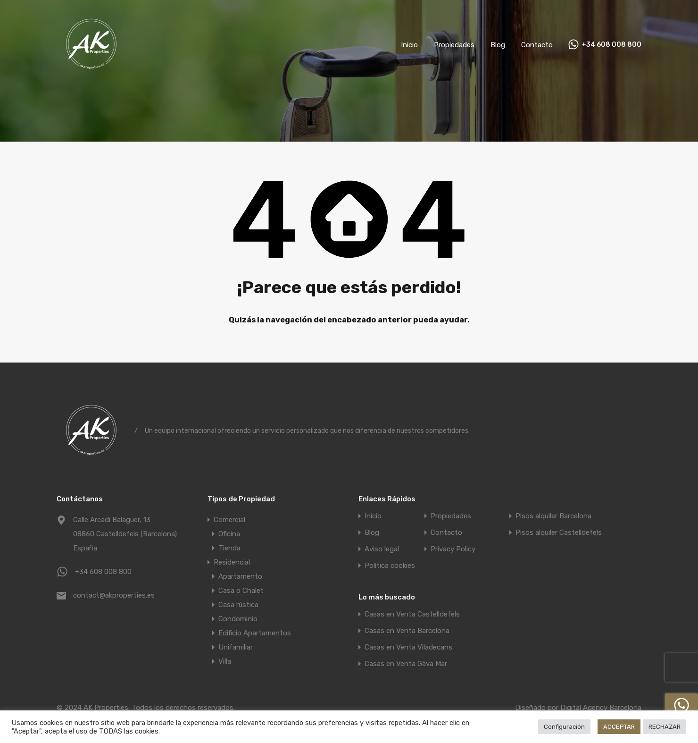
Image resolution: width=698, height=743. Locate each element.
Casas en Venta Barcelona (407, 630)
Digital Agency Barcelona (600, 707)
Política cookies (390, 565)
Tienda (229, 548)
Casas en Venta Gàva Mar (406, 663)
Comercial (229, 519)
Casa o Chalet (241, 590)
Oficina (229, 534)
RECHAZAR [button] (664, 726)
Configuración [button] (564, 726)
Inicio (409, 45)
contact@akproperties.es (114, 595)
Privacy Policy (453, 549)
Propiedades (454, 45)
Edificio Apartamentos (254, 633)
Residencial (232, 562)
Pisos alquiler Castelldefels (558, 532)
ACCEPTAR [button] (619, 726)
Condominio (238, 619)
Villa (224, 661)
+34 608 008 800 (611, 45)
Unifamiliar (235, 647)
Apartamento (240, 576)
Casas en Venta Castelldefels (412, 614)
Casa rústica (238, 604)
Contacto (537, 45)
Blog (497, 45)
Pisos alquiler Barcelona (553, 516)
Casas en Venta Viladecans (408, 647)
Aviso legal (382, 549)
